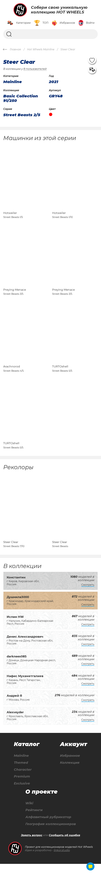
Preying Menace (14, 294)
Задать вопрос (31, 848)
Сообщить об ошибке (64, 848)
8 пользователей (35, 68)
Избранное (70, 768)
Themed (21, 775)
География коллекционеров (50, 837)
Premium (22, 789)
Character (23, 782)
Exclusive (22, 796)
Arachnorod (11, 374)
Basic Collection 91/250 (20, 98)
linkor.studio (62, 863)
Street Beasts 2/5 (21, 115)
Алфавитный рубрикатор (48, 830)
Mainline (21, 768)
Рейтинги (34, 823)
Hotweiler (10, 215)
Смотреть (87, 597)
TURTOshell (60, 374)
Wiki (29, 816)
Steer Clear (10, 554)
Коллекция (69, 775)
